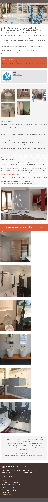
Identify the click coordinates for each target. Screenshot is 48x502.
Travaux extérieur (26, 470)
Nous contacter (30, 468)
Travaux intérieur (34, 470)
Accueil (24, 468)
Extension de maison (27, 472)
